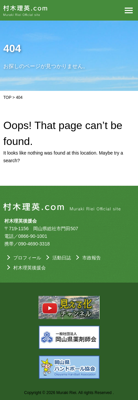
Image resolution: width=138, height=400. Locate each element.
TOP (7, 97)
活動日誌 (61, 257)
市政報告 (91, 257)
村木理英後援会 (29, 267)
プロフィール (27, 257)
